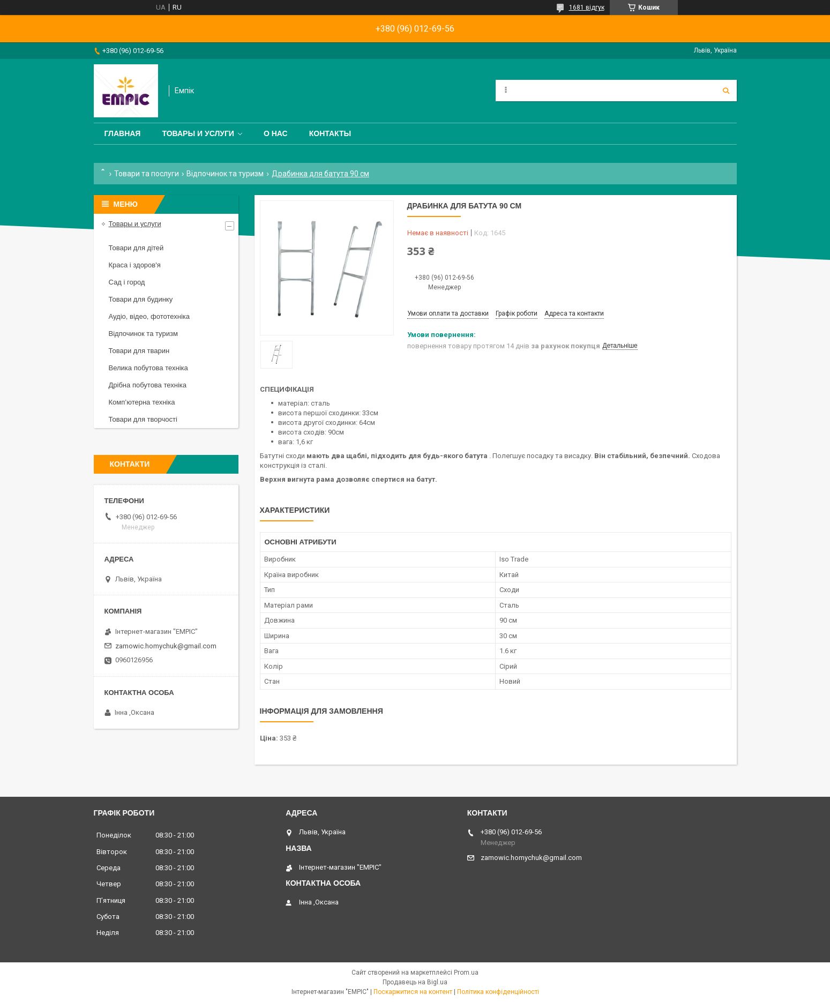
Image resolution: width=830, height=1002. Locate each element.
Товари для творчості (143, 419)
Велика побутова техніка (148, 368)
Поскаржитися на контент (412, 992)
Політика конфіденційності (498, 992)
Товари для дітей (136, 248)
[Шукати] (726, 90)
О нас (276, 133)
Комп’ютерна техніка (142, 402)
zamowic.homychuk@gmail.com (165, 646)
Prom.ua (466, 972)
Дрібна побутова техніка (147, 385)
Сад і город (127, 282)
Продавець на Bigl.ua (415, 982)
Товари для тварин (139, 351)
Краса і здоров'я (135, 265)
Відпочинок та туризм (225, 173)
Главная (122, 133)
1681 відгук (586, 7)
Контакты (330, 133)
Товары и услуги (198, 133)
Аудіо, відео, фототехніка (149, 316)
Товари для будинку (141, 299)
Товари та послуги (146, 173)
